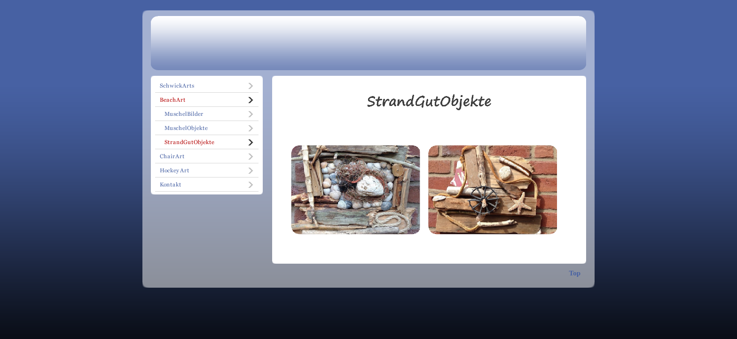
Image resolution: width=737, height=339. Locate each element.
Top (574, 273)
